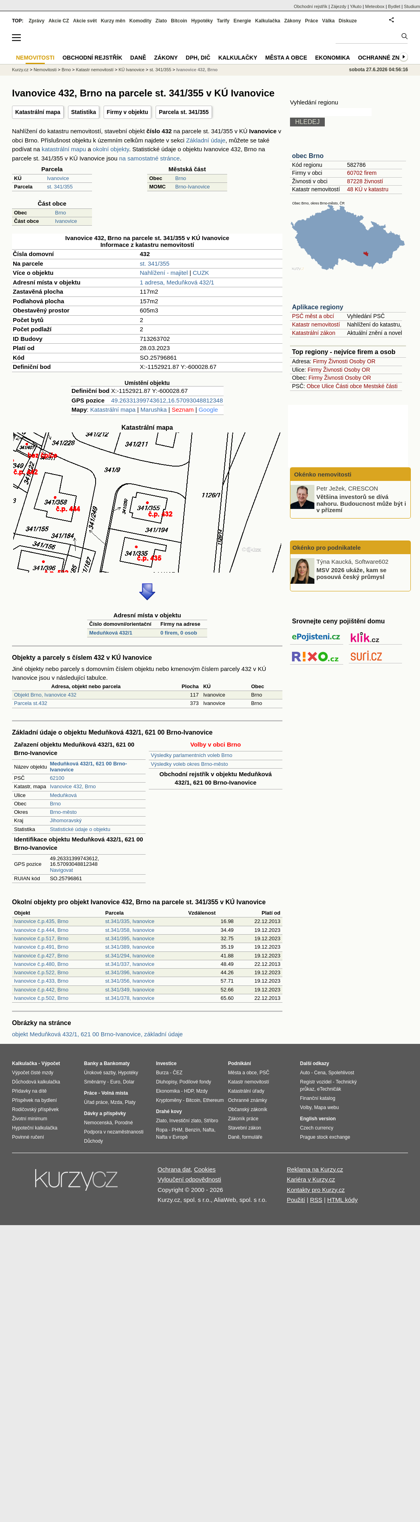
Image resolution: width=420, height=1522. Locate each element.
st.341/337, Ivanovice (129, 964)
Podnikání (239, 1063)
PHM (177, 1130)
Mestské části (381, 386)
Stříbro (211, 1120)
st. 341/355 (60, 187)
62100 (57, 778)
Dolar (128, 1082)
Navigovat (61, 870)
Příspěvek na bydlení (34, 1100)
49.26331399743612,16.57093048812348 (167, 400)
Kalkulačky (237, 57)
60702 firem (361, 173)
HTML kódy (342, 1199)
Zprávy (36, 21)
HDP (189, 1091)
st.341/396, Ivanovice (129, 972)
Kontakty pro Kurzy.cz (316, 1189)
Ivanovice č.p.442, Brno (41, 990)
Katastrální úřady (246, 1091)
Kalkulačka (267, 21)
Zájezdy (338, 6)
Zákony (292, 21)
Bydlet (394, 6)
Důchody (93, 1141)
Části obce (349, 386)
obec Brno (308, 155)
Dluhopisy (166, 1082)
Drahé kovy (169, 1111)
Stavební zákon (244, 1128)
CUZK (201, 272)
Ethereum (213, 1100)
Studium (412, 6)
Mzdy (202, 1091)
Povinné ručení (28, 1137)
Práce (311, 21)
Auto (305, 1072)
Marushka (153, 409)
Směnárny (95, 1082)
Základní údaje (205, 140)
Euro (115, 1082)
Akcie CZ (58, 21)
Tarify (223, 21)
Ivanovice (58, 178)
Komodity (140, 21)
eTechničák (329, 1089)
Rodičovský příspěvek (35, 1109)
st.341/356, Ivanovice (129, 981)
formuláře (252, 1137)
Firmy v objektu (127, 112)
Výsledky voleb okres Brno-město (189, 764)
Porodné (124, 1122)
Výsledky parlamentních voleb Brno (191, 755)
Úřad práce (96, 1102)
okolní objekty (111, 149)
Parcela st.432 (30, 703)
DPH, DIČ (198, 57)
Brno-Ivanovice (192, 187)
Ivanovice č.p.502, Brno (41, 998)
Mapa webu (326, 1107)
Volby (305, 1107)
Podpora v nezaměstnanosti (114, 1132)
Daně (138, 57)
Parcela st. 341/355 (184, 112)
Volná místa (114, 1093)
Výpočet (50, 1063)
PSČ (265, 1072)
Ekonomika (332, 57)
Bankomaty (117, 1063)
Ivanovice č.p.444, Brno (41, 930)
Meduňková (63, 795)
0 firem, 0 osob (178, 633)
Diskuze (348, 21)
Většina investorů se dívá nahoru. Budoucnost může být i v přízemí (361, 503)
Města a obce (286, 57)
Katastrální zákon (313, 333)
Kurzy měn (113, 21)
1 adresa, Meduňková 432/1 (177, 282)
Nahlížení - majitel (164, 272)
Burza (162, 1072)
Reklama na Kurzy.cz (315, 1169)
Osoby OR (362, 361)
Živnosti (338, 361)
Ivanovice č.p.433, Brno (41, 981)
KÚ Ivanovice (131, 69)
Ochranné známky (387, 57)
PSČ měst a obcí (313, 316)
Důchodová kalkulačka (36, 1082)
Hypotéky (202, 21)
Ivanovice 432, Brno (73, 786)
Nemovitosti (45, 69)
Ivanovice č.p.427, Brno (41, 956)
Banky (91, 1063)
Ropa (162, 1130)
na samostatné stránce (149, 158)
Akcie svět (85, 21)
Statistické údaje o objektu (80, 829)
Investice (166, 1063)
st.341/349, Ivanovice (129, 990)
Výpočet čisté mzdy (32, 1072)
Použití (296, 1199)
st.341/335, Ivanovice (129, 921)
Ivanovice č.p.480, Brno (41, 964)
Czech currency (316, 1128)
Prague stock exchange (325, 1137)
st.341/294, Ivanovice (129, 956)
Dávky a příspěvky (105, 1113)
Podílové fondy (195, 1082)
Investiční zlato (185, 1120)
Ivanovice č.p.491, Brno (41, 947)
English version (318, 1118)
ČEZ (177, 1072)
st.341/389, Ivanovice (129, 947)
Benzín (192, 1130)
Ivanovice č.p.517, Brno (41, 938)
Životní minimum (29, 1118)
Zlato (161, 21)
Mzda (116, 1102)
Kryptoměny (169, 1100)
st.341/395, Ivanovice (129, 938)
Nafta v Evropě (172, 1137)
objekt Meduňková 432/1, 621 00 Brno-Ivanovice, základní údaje (97, 1034)
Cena (320, 1072)
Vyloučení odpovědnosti (189, 1179)
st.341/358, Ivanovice (129, 930)
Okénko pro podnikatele (326, 547)
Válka (328, 21)
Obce (313, 386)
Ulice (328, 386)
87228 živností (365, 181)
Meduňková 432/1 (110, 633)
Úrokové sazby (99, 1072)
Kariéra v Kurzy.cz (311, 1179)
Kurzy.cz (20, 69)
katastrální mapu (64, 149)
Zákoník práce (243, 1118)
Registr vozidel (316, 1082)
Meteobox (374, 6)
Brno (180, 178)
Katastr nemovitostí (316, 324)
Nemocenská (98, 1122)
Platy (130, 1102)
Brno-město (63, 812)
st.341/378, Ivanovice (129, 998)
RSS (316, 1199)
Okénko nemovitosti (322, 474)
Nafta (208, 1130)
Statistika (83, 112)
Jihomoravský (66, 820)
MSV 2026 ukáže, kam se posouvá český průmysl (351, 573)
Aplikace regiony (317, 307)
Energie (242, 21)
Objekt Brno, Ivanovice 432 (45, 695)
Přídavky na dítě (29, 1091)
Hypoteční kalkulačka (34, 1128)
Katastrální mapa (37, 112)
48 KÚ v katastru (367, 189)
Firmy (320, 361)
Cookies (205, 1169)
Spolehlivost (341, 1072)
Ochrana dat (174, 1169)
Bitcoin (179, 21)
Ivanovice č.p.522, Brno (41, 972)
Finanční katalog (317, 1098)
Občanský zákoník (247, 1109)
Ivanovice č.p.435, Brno (41, 921)
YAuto (356, 6)
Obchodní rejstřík (311, 6)
